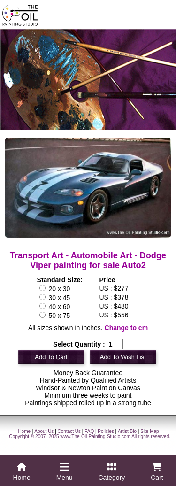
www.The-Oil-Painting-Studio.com (95, 436)
